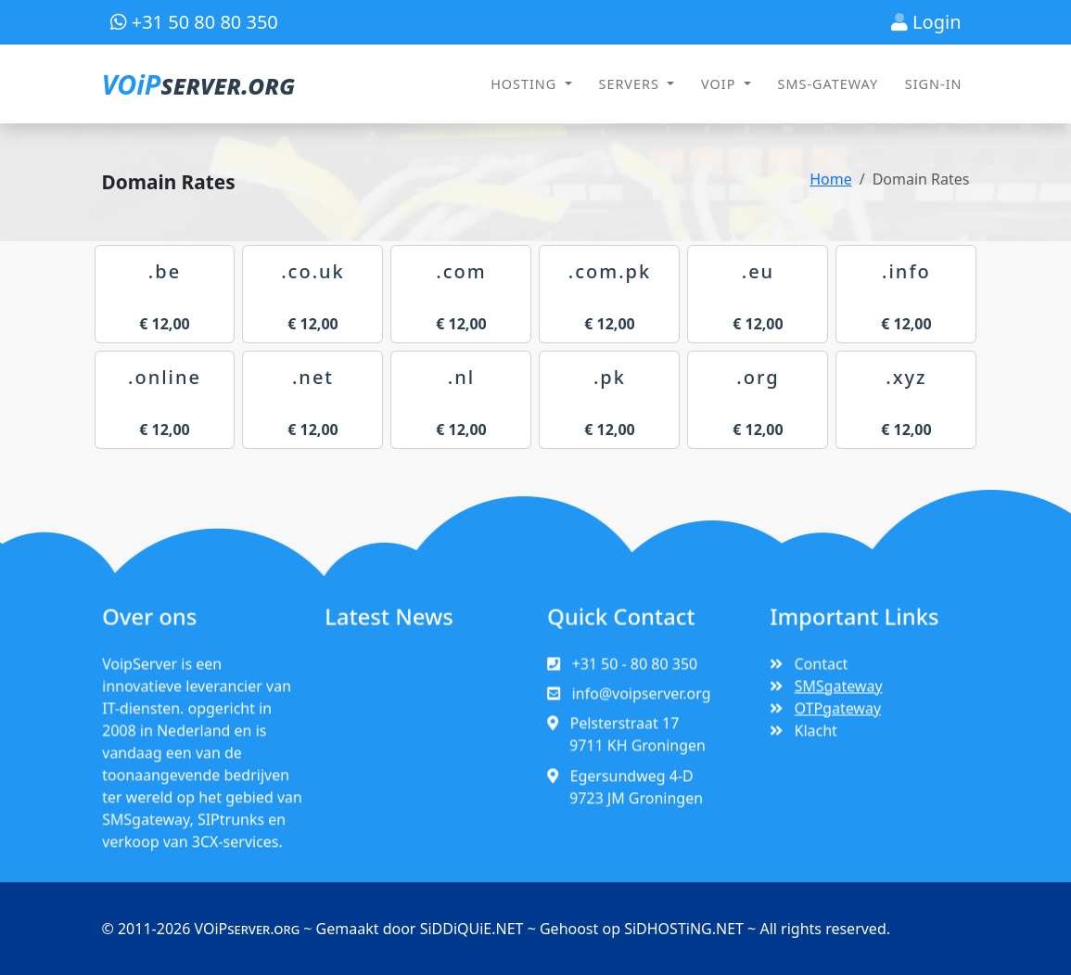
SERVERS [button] (631, 84)
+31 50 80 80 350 (194, 21)
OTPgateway (838, 715)
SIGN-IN (934, 84)
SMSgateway (838, 693)
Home (831, 179)
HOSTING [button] (526, 84)
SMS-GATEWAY (828, 84)
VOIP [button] (720, 84)
